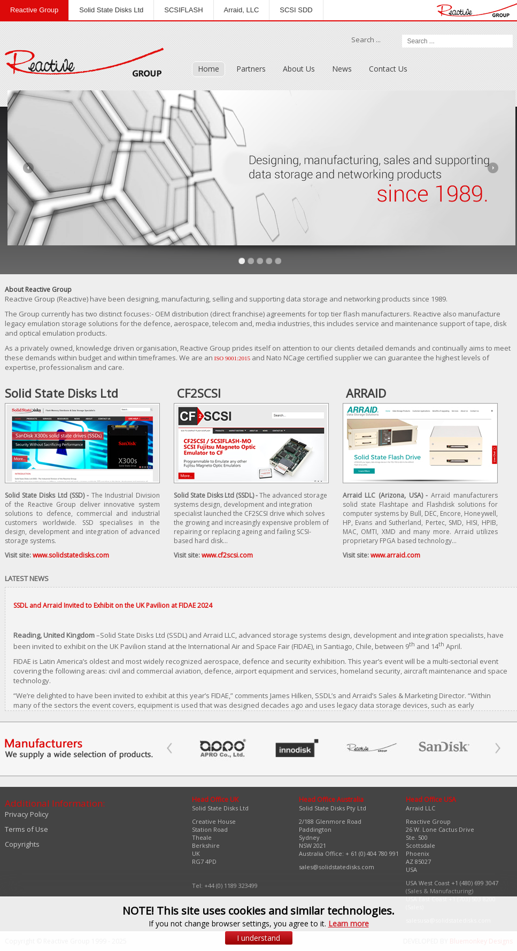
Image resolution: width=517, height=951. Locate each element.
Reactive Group (34, 10)
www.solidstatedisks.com (71, 555)
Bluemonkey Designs (481, 941)
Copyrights (22, 844)
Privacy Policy (27, 814)
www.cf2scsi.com (227, 555)
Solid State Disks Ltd (111, 10)
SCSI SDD (296, 10)
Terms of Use (26, 829)
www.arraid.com (395, 555)
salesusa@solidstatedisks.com (448, 920)
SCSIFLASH (183, 10)
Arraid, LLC (241, 10)
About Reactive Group (38, 289)
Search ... (366, 39)
